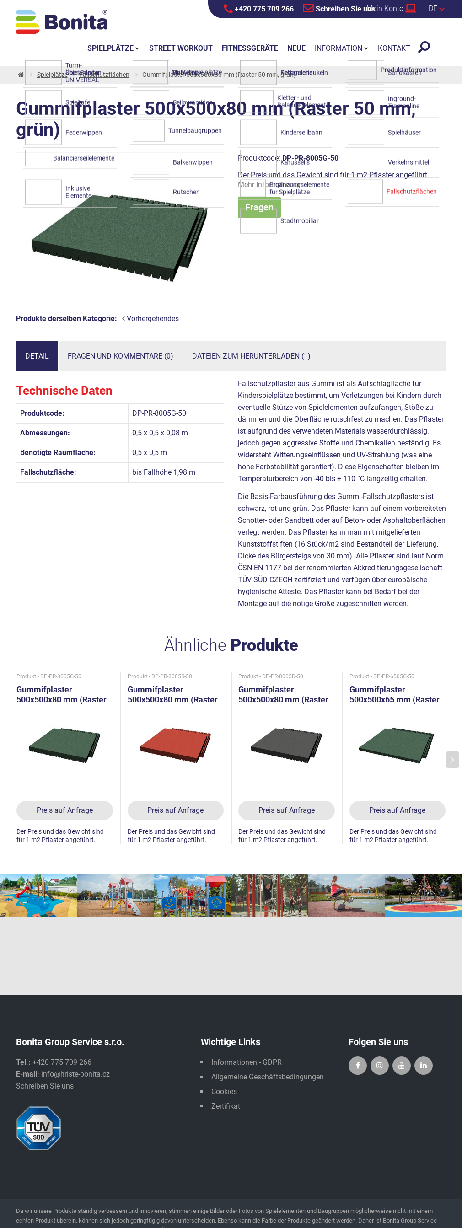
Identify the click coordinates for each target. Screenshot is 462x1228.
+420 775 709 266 (259, 8)
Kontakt (394, 48)
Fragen (259, 207)
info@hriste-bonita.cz (75, 1074)
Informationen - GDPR (246, 1062)
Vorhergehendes (150, 318)
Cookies (224, 1091)
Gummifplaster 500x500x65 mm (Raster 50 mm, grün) (394, 699)
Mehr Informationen (273, 184)
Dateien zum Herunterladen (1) (251, 356)
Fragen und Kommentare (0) (120, 356)
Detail (37, 356)
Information (338, 48)
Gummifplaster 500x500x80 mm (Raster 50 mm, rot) (173, 699)
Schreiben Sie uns (339, 7)
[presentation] (452, 759)
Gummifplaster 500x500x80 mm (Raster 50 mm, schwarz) (283, 699)
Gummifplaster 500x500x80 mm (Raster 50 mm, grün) (61, 699)
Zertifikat (225, 1106)
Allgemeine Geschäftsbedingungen (267, 1076)
